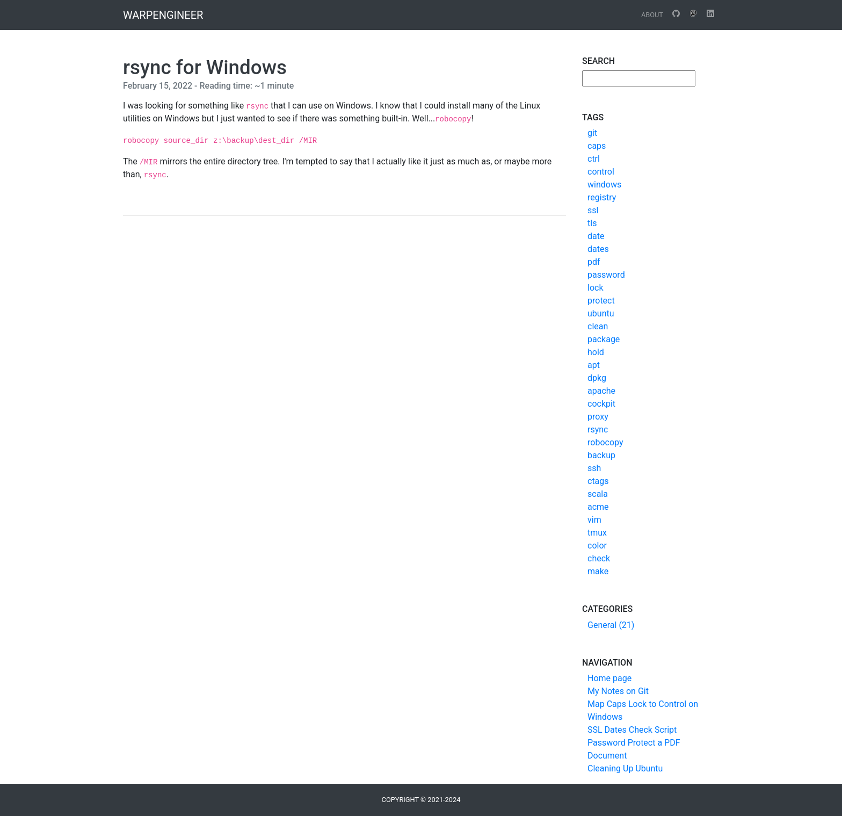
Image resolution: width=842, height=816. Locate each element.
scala (597, 494)
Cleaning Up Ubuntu (625, 768)
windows (604, 184)
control (600, 172)
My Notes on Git (618, 691)
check (598, 558)
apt (593, 365)
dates (598, 249)
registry (601, 197)
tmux (597, 533)
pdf (593, 262)
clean (597, 326)
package (603, 339)
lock (595, 288)
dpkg (596, 378)
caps (596, 146)
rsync (597, 429)
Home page (609, 678)
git (592, 133)
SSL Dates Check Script (632, 730)
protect (601, 300)
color (597, 545)
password (606, 275)
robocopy (605, 442)
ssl (592, 210)
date (595, 236)
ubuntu (600, 313)
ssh (594, 468)
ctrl (593, 159)
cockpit (601, 404)
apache (601, 391)
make (597, 571)
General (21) (610, 625)
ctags (598, 481)
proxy (597, 416)
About (652, 15)
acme (598, 507)
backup (601, 455)
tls (592, 223)
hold (595, 352)
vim (594, 520)
